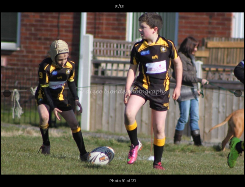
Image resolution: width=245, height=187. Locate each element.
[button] (223, 7)
